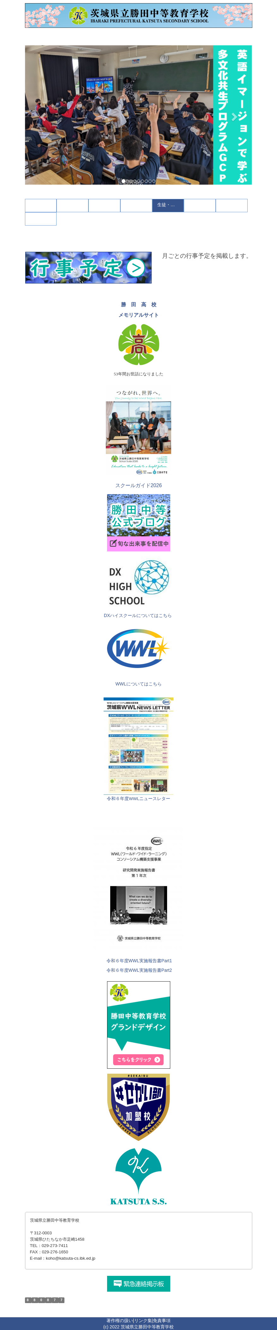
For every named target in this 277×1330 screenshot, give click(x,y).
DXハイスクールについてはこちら (138, 615)
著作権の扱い (119, 1320)
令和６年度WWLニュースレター (138, 798)
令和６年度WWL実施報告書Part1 (139, 960)
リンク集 (143, 1320)
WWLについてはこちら (138, 683)
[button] (42, 115)
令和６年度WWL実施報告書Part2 (139, 970)
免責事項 (162, 1320)
